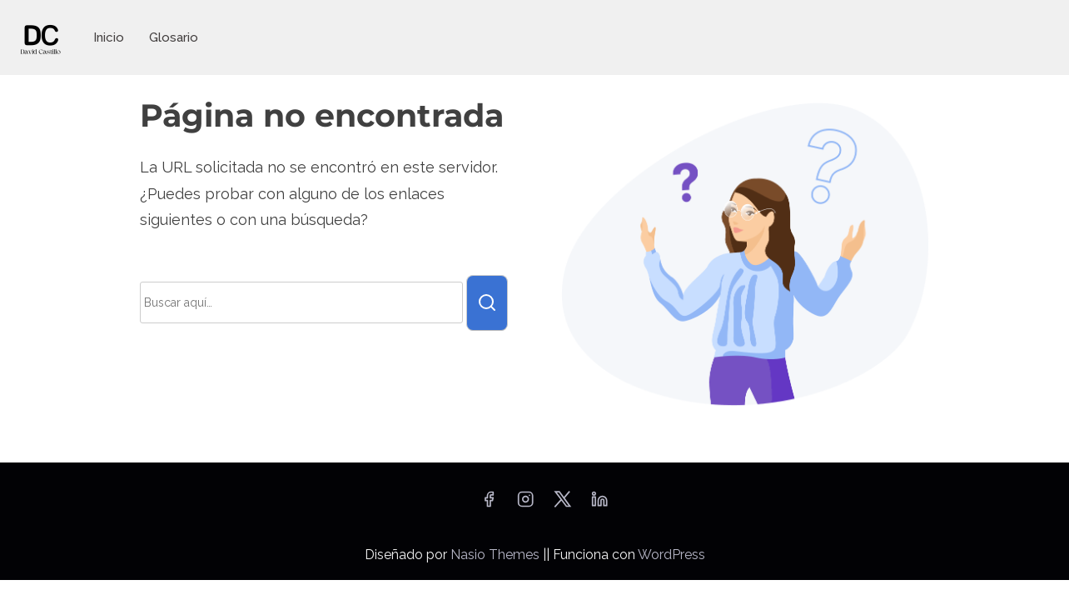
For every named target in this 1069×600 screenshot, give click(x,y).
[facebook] (488, 504)
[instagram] (525, 504)
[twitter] (562, 504)
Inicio (108, 37)
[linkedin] (599, 504)
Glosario (173, 37)
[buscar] (487, 303)
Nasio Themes (496, 554)
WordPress (671, 554)
